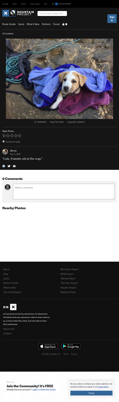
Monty (13, 150)
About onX (8, 328)
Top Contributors (12, 292)
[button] (3, 166)
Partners (46, 24)
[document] (91, 388)
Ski (45, 4)
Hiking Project (68, 278)
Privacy (74, 354)
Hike (23, 4)
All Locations (7, 33)
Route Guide (9, 24)
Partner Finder (10, 282)
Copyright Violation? (76, 122)
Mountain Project (70, 269)
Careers (7, 333)
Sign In (112, 19)
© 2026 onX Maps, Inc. (51, 354)
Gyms (21, 24)
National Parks (68, 292)
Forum (56, 24)
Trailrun (35, 4)
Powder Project (68, 287)
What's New (33, 24)
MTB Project (67, 273)
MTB (15, 4)
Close (91, 393)
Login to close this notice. (44, 389)
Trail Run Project (69, 282)
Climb (5, 4)
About (6, 269)
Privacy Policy (103, 387)
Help (5, 273)
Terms (66, 354)
